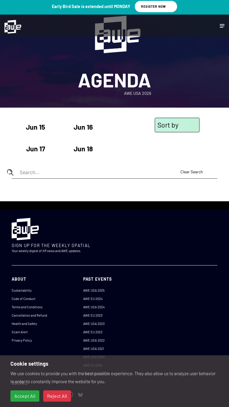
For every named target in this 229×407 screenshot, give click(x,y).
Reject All (57, 396)
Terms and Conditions (27, 307)
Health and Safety (24, 324)
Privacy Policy (22, 340)
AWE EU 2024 (93, 299)
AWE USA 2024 (94, 307)
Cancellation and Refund (29, 315)
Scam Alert (20, 332)
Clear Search (191, 171)
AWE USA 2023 (94, 324)
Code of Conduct (23, 299)
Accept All (24, 396)
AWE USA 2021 (93, 349)
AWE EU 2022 (93, 332)
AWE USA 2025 (94, 290)
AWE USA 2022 (94, 340)
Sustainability (22, 290)
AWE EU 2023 (93, 315)
